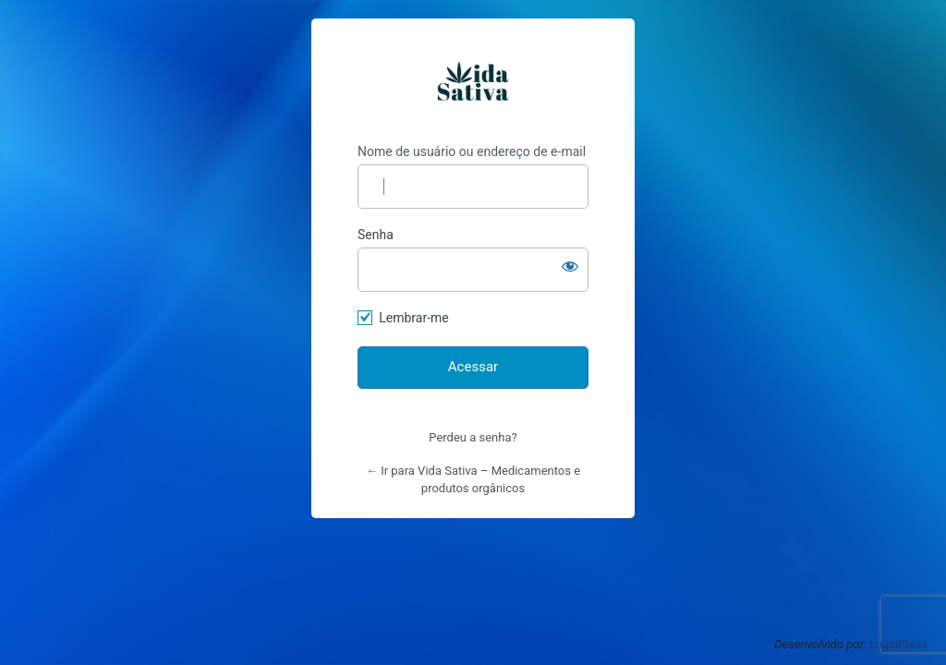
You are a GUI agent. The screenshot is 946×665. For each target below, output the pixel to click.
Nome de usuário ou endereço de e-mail (472, 151)
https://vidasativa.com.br (473, 81)
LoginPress (898, 644)
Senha (376, 234)
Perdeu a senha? (472, 437)
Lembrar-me (414, 317)
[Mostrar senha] (570, 266)
